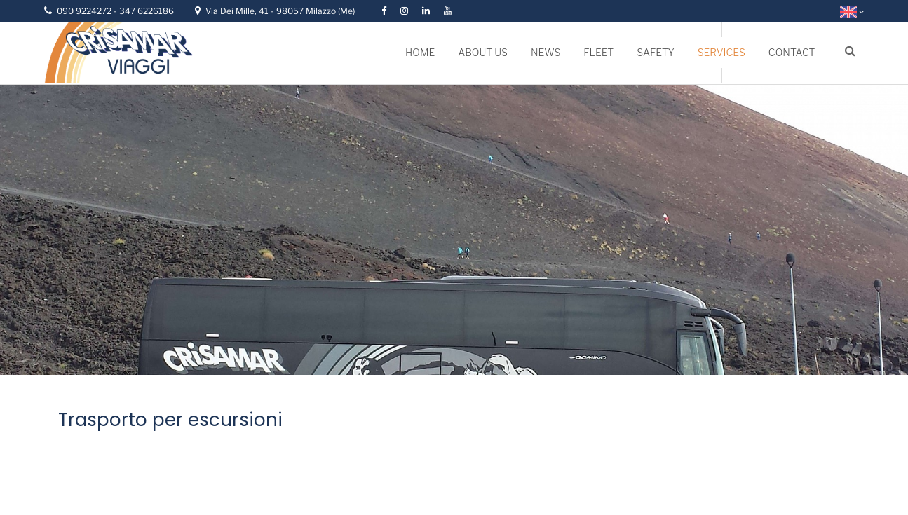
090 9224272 (85, 11)
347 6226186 (146, 11)
